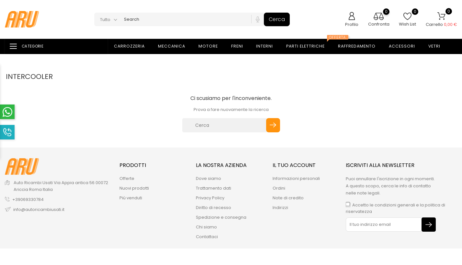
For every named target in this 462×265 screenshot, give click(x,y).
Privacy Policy (210, 198)
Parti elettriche (310, 44)
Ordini (279, 188)
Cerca (277, 19)
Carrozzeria (133, 46)
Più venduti (130, 198)
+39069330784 (28, 199)
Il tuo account (294, 165)
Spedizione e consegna (221, 217)
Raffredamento (360, 46)
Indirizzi (280, 207)
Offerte (126, 178)
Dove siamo (208, 178)
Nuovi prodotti (134, 188)
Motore (212, 46)
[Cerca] (225, 125)
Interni (268, 46)
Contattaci (207, 237)
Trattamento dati (213, 188)
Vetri (438, 46)
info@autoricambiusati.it (38, 209)
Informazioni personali (296, 178)
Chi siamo (206, 227)
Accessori (406, 46)
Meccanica (175, 46)
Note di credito (288, 198)
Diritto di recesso (213, 207)
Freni (241, 46)
